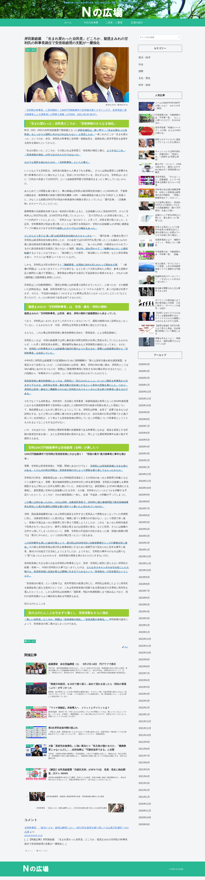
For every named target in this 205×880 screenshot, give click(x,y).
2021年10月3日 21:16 (33, 839)
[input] (160, 37)
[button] (179, 37)
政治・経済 (30, 641)
